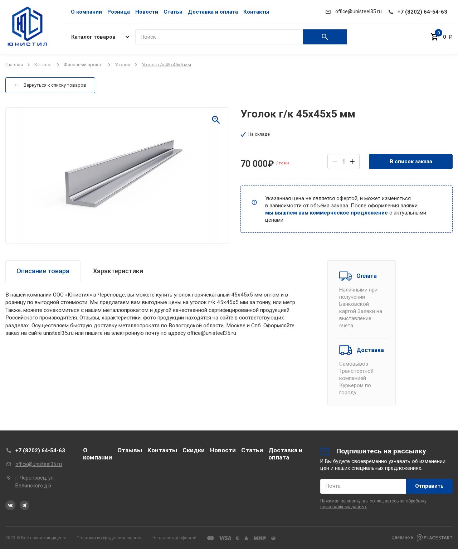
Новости (146, 12)
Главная (14, 64)
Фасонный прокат (83, 64)
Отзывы (129, 450)
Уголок (122, 64)
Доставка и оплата (213, 12)
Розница (118, 12)
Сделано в (422, 537)
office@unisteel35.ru (38, 464)
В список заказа (411, 161)
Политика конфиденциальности (109, 537)
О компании (86, 12)
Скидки (193, 450)
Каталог (43, 64)
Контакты (256, 12)
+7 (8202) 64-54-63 (40, 450)
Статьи (173, 12)
